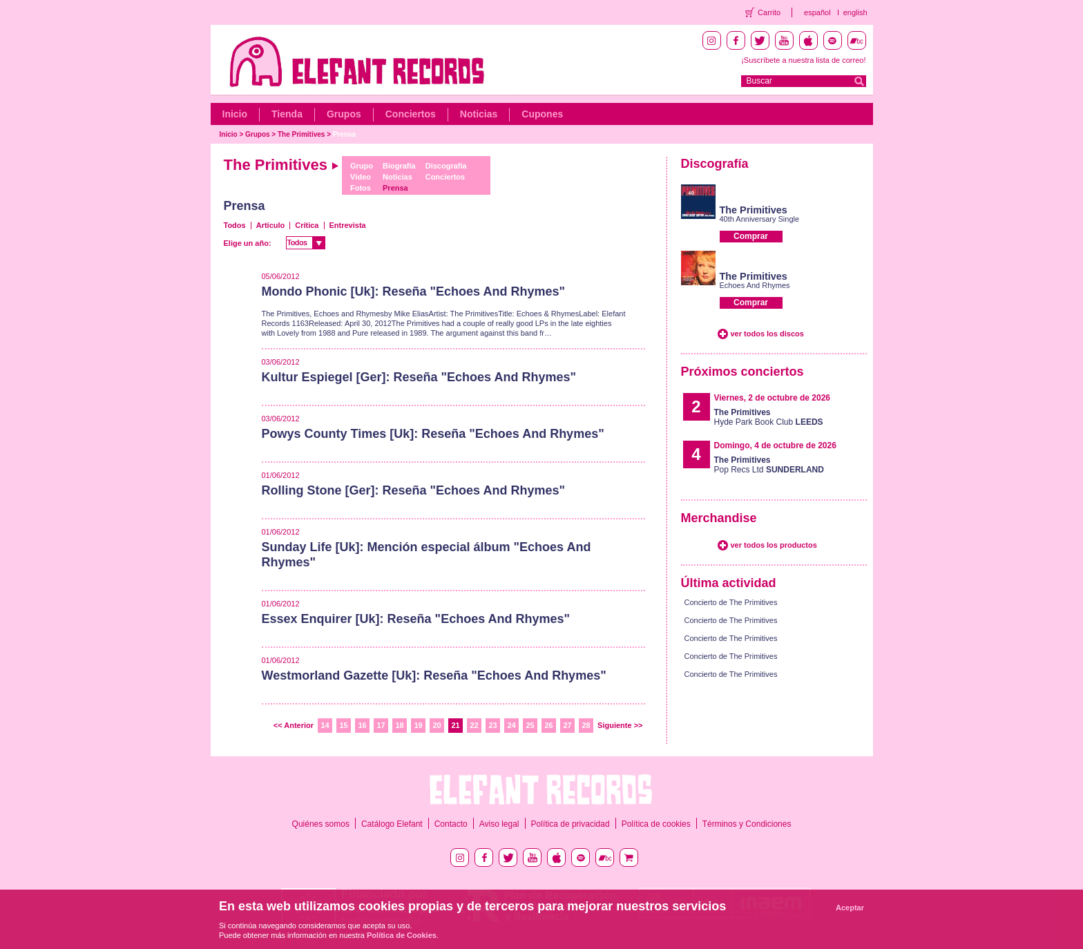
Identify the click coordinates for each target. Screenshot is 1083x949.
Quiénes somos (320, 824)
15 (343, 725)
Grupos (344, 113)
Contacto (451, 824)
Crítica (306, 225)
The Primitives (301, 134)
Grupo (361, 166)
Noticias (478, 113)
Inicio (235, 113)
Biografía (399, 166)
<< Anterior (294, 725)
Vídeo (360, 177)
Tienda (287, 113)
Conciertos (410, 113)
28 (586, 725)
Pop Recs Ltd (769, 464)
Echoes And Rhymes (755, 285)
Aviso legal (499, 824)
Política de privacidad (570, 824)
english (855, 12)
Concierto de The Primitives (731, 602)
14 (324, 725)
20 (436, 725)
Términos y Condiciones (747, 824)
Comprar (751, 236)
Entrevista (347, 225)
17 (380, 725)
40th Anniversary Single (760, 219)
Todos (235, 225)
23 (492, 725)
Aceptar (850, 907)
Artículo (270, 225)
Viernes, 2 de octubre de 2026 (772, 398)
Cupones (542, 113)
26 (548, 725)
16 (362, 725)
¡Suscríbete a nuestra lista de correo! (803, 60)
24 (511, 725)
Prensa (344, 134)
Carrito (769, 12)
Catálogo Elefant (392, 824)
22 (474, 725)
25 (530, 725)
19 (418, 725)
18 (399, 725)
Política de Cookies (402, 935)
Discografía (446, 166)
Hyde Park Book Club (768, 417)
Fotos (360, 188)
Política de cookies (656, 824)
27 (567, 725)
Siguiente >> (619, 725)
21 (455, 725)
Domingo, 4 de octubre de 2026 (775, 445)
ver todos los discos (767, 333)
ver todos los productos (774, 545)
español (817, 12)
